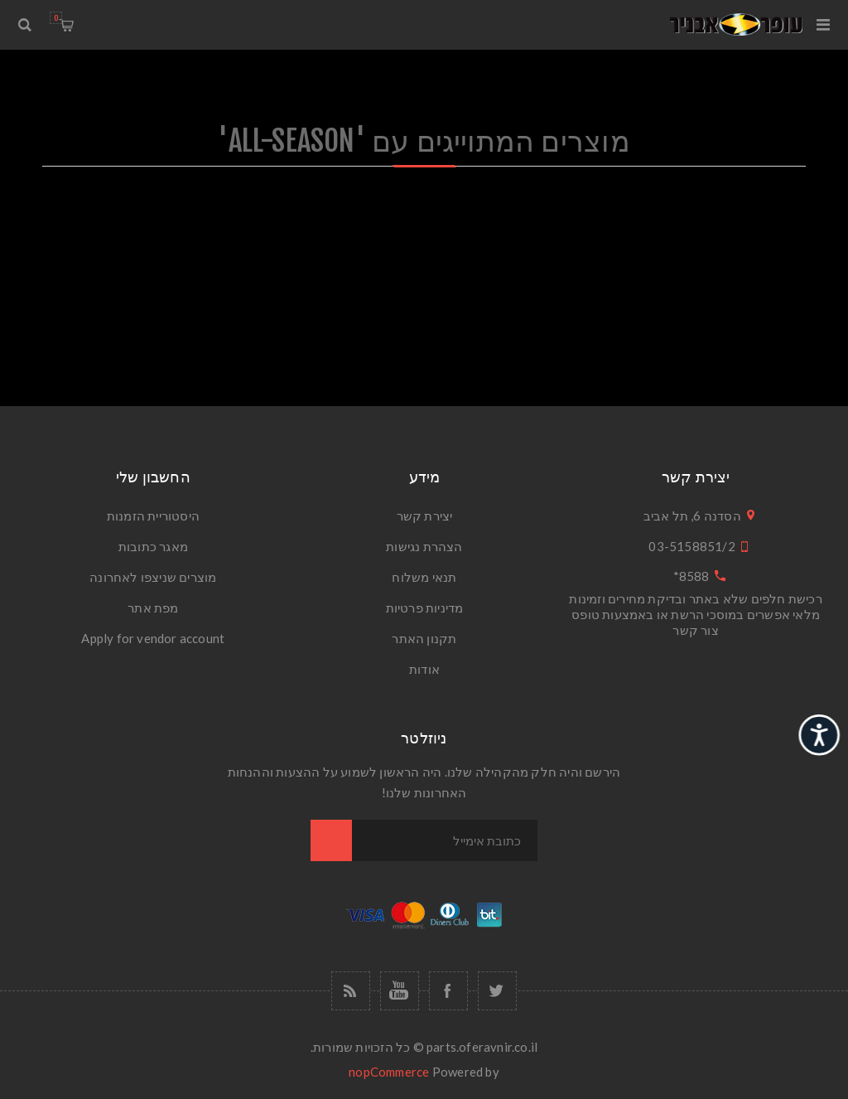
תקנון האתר (424, 638)
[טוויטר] (497, 990)
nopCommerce (389, 1071)
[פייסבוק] (448, 990)
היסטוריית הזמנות (153, 515)
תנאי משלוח (424, 576)
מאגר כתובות (153, 546)
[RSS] (350, 990)
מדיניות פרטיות (425, 607)
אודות (424, 668)
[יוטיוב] (399, 990)
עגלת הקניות (56, 18)
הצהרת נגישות (424, 546)
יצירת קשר (425, 515)
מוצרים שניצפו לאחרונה (152, 576)
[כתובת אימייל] (444, 840)
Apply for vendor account (152, 638)
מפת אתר (153, 607)
